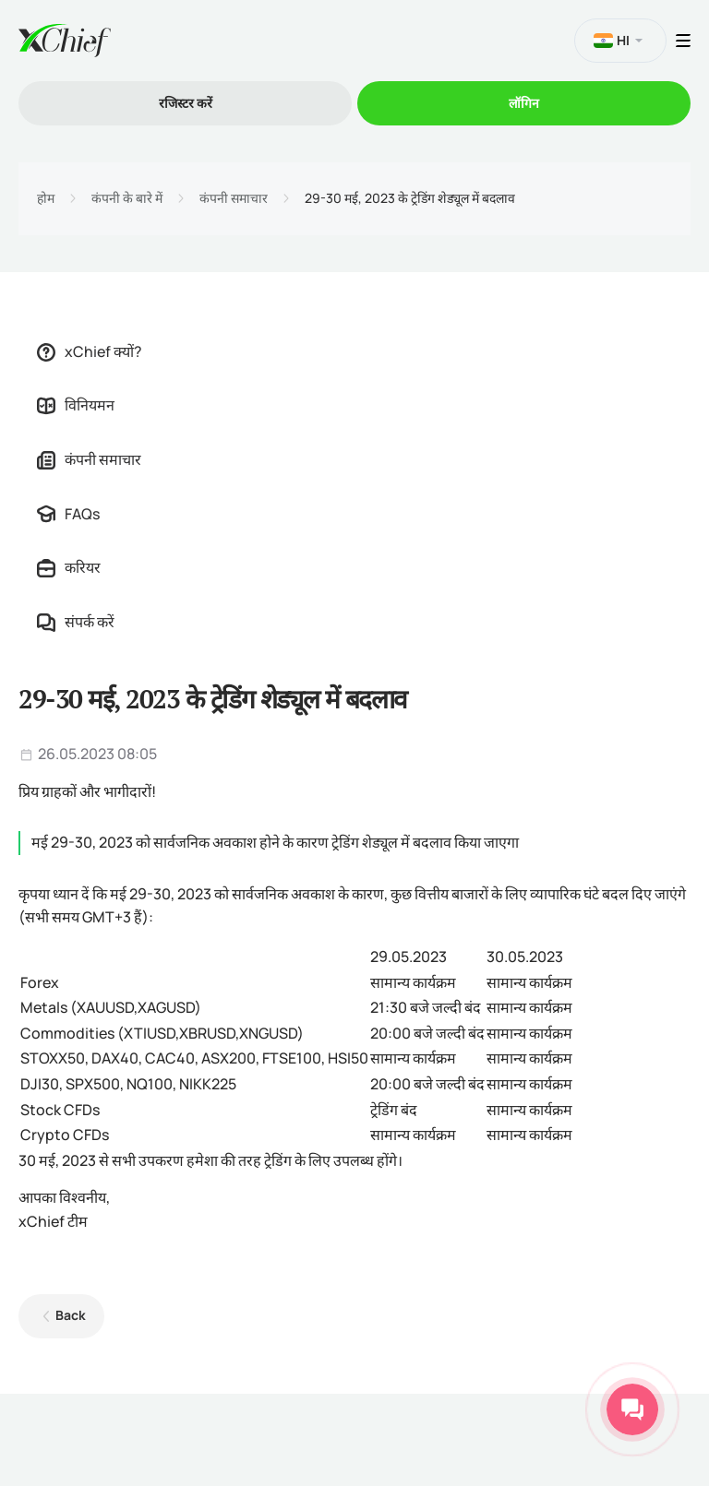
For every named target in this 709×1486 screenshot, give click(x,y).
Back (70, 1315)
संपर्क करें (75, 622)
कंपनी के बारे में (126, 198)
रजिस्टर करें (185, 103)
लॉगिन (524, 103)
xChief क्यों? (89, 351)
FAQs (68, 514)
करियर (69, 567)
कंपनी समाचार (233, 198)
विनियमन (75, 405)
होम (45, 198)
